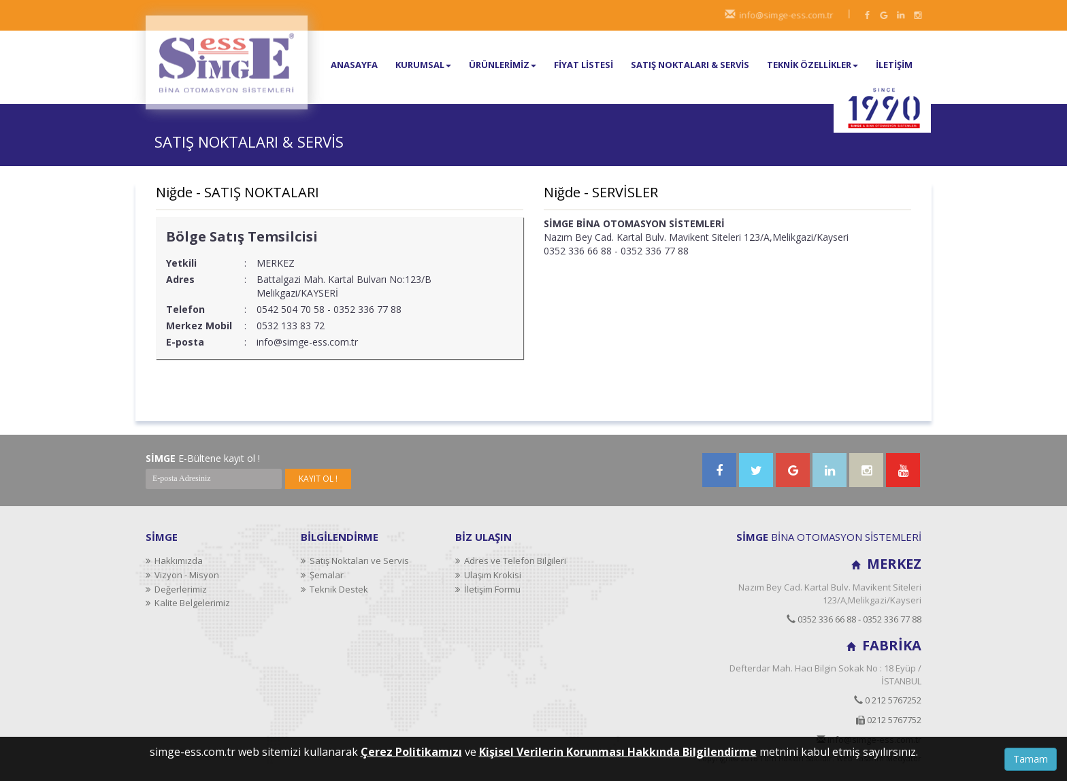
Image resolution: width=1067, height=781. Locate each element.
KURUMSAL (423, 65)
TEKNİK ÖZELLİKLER (812, 65)
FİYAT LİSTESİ (583, 65)
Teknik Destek (334, 589)
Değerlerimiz (176, 589)
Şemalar (322, 575)
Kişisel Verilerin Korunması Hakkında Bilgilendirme (618, 751)
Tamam (1030, 758)
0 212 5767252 (887, 700)
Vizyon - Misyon (182, 575)
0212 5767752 (888, 720)
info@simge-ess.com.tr (790, 15)
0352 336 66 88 (821, 619)
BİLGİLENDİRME (339, 537)
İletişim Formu (488, 589)
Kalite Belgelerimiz (188, 603)
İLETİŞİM (894, 65)
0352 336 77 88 (892, 619)
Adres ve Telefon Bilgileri (510, 560)
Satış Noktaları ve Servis (355, 560)
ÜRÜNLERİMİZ (502, 65)
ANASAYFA (354, 65)
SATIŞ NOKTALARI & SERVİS (690, 65)
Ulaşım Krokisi (488, 575)
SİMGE (162, 537)
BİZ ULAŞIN (483, 537)
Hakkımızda (174, 560)
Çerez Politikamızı (411, 751)
